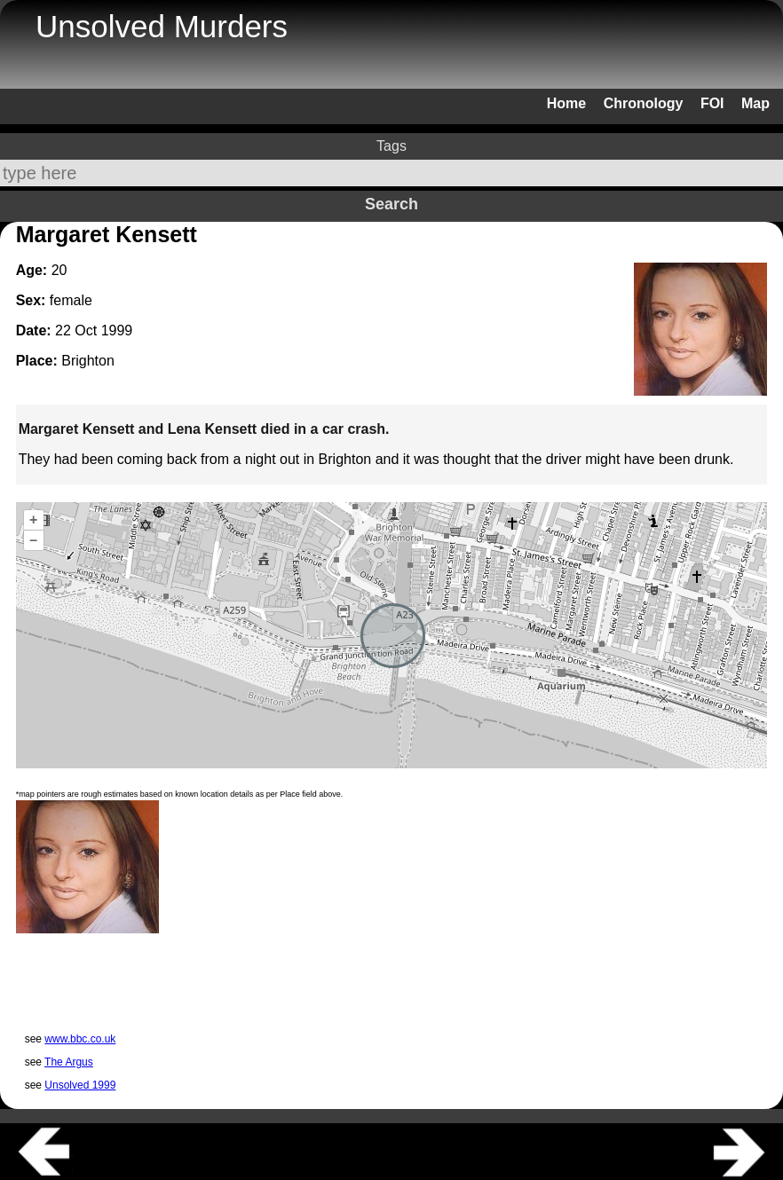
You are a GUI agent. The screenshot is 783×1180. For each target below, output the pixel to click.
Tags (391, 145)
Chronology (644, 103)
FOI (712, 103)
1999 (117, 330)
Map (755, 103)
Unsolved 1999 (79, 1085)
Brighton (88, 360)
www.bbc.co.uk (79, 1039)
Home (566, 103)
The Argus (68, 1062)
